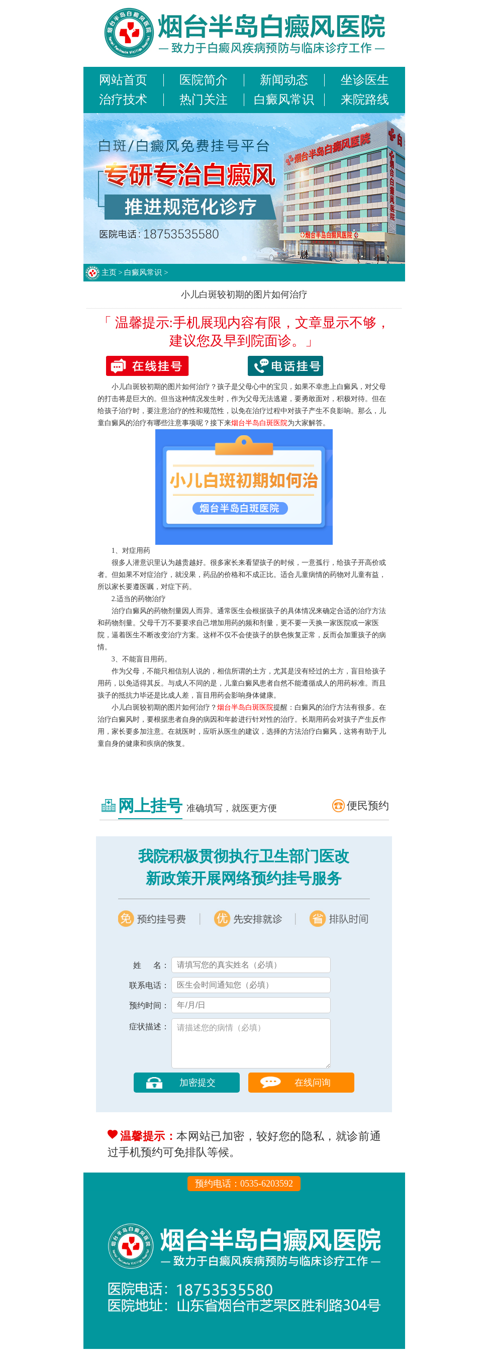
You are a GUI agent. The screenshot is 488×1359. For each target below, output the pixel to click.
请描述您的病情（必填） (251, 1048)
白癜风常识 (284, 99)
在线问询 (313, 1093)
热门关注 (203, 99)
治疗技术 (123, 99)
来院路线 (365, 99)
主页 (109, 272)
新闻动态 (284, 79)
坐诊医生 (365, 79)
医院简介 (203, 79)
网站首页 (123, 79)
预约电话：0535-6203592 (244, 1194)
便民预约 (368, 806)
